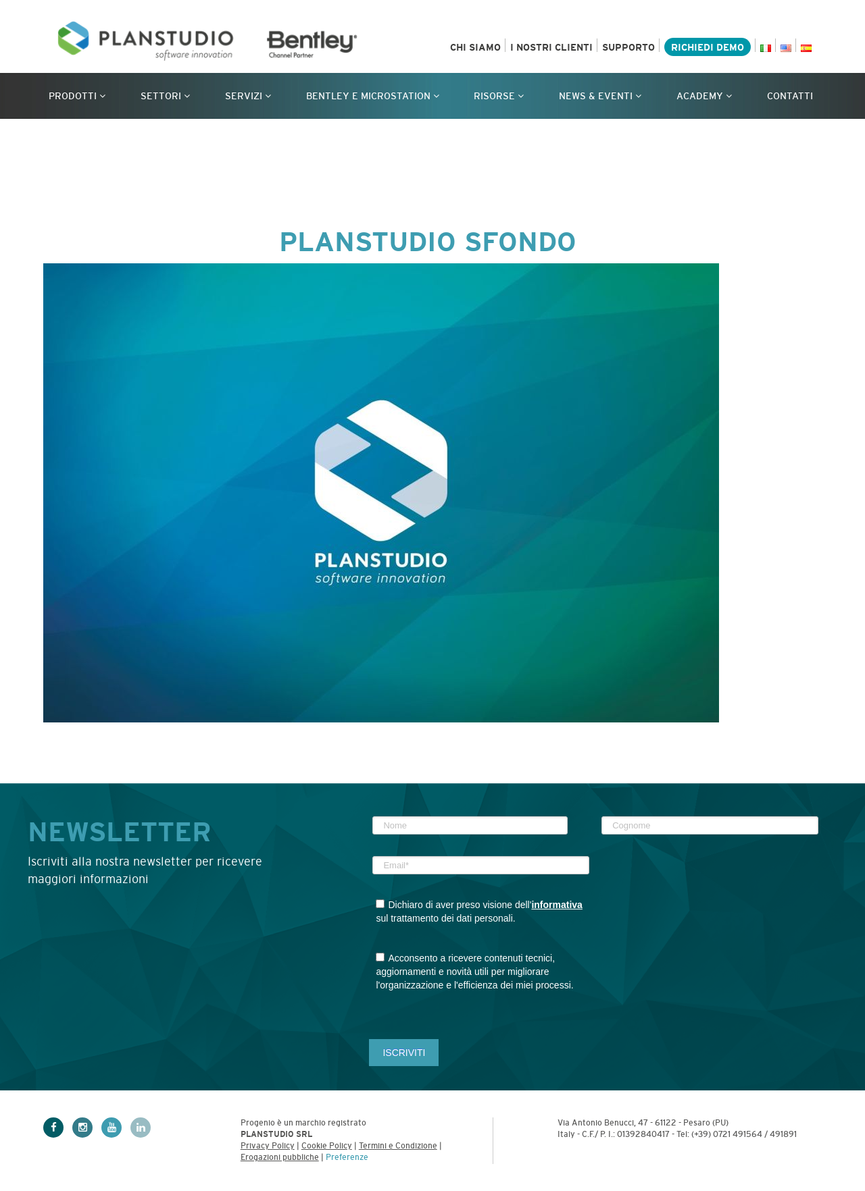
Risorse (499, 95)
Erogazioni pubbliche (280, 1157)
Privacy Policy (268, 1145)
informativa (556, 904)
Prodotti (77, 95)
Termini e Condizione (398, 1145)
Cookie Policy (326, 1145)
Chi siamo (475, 47)
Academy (704, 95)
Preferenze (347, 1157)
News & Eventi (600, 95)
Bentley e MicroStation (372, 95)
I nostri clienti (551, 47)
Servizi (248, 95)
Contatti (790, 95)
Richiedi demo (707, 47)
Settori (165, 95)
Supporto (628, 47)
